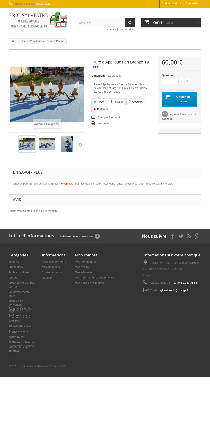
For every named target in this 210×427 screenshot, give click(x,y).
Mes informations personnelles (94, 277)
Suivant (80, 145)
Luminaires (16, 266)
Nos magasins (51, 266)
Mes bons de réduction (89, 282)
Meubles (14, 261)
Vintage (13, 277)
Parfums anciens (19, 315)
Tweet (99, 101)
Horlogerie (15, 336)
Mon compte (86, 255)
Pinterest (101, 109)
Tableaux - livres (19, 272)
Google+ (135, 101)
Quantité (167, 75)
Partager (117, 101)
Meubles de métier (20, 309)
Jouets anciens (18, 331)
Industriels (15, 325)
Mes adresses (83, 272)
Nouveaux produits (54, 261)
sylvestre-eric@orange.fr (174, 290)
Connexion (192, 3)
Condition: (98, 75)
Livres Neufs (17, 386)
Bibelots (14, 320)
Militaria (14, 341)
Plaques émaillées (20, 376)
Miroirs (13, 401)
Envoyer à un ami (109, 117)
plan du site (126, 29)
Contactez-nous (172, 3)
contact (111, 29)
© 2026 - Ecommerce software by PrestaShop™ (37, 415)
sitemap (47, 277)
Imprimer (103, 123)
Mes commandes (85, 261)
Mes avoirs (82, 266)
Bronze (13, 381)
